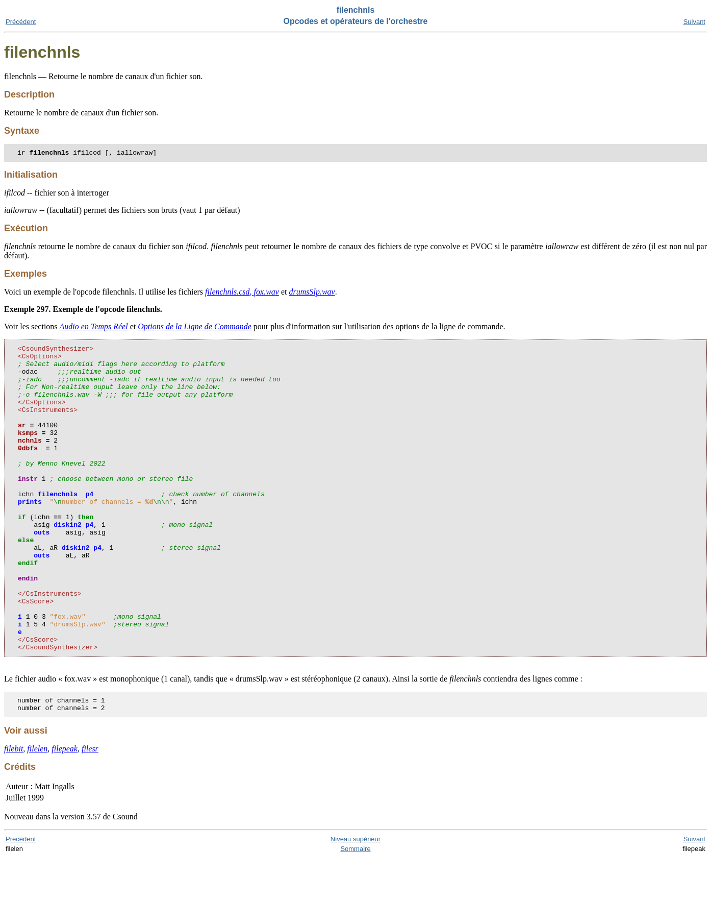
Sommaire (355, 914)
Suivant (694, 22)
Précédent (21, 22)
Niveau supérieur (355, 905)
